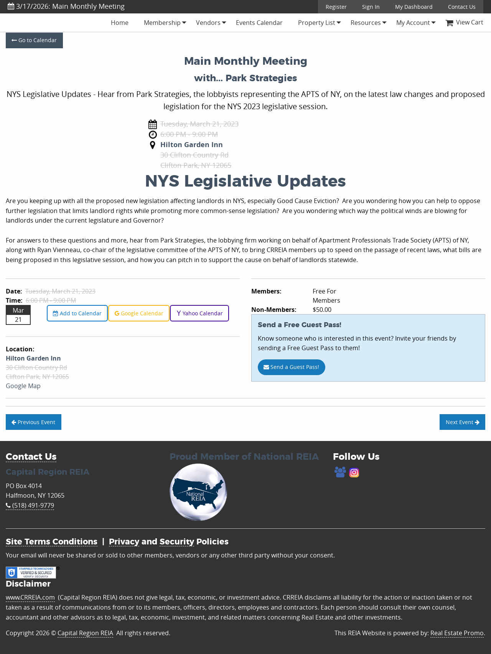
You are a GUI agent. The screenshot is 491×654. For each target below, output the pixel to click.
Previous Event (33, 422)
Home (120, 22)
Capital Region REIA (85, 633)
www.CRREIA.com (30, 597)
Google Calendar (139, 313)
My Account (413, 22)
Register (336, 6)
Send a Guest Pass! (291, 366)
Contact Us (462, 6)
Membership (162, 22)
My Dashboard (414, 6)
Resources (366, 22)
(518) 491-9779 (30, 505)
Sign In (371, 6)
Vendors (208, 22)
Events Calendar (259, 22)
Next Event (462, 422)
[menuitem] (119, 22)
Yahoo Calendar (199, 313)
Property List (316, 22)
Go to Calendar (34, 40)
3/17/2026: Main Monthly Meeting (66, 6)
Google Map (23, 386)
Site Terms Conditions (51, 542)
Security (177, 542)
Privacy (124, 542)
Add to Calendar (77, 313)
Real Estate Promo (457, 633)
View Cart (464, 22)
